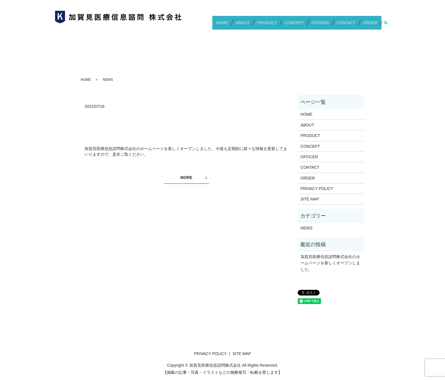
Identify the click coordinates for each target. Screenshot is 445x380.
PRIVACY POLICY (317, 188)
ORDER (371, 25)
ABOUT (254, 25)
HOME (235, 25)
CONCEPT (301, 25)
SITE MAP (310, 199)
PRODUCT (276, 25)
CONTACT (349, 25)
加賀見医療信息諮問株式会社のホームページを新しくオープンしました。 (330, 263)
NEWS (306, 228)
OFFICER (325, 25)
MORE (186, 177)
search (385, 25)
